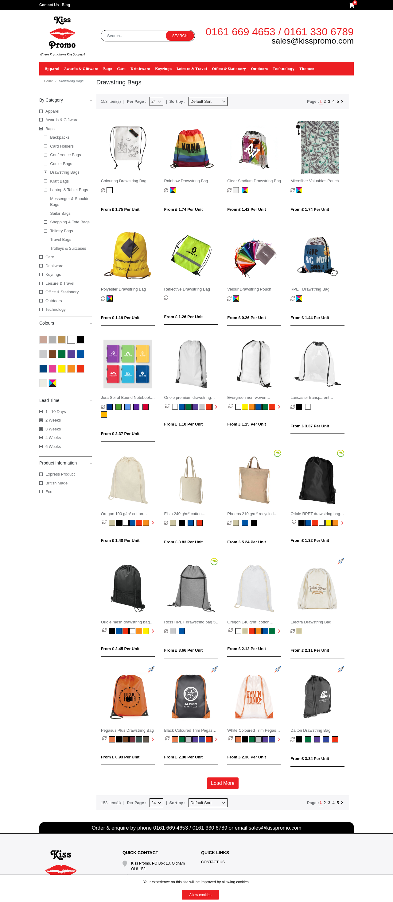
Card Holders (62, 146)
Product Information (65, 462)
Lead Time (65, 400)
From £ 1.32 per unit (309, 540)
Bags (50, 128)
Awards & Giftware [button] (81, 69)
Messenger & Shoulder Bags (70, 201)
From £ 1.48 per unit (120, 540)
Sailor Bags (60, 213)
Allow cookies (200, 895)
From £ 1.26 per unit (183, 316)
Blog (66, 5)
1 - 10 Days (55, 411)
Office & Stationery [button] (229, 69)
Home (48, 81)
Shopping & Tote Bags (69, 222)
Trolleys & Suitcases (68, 248)
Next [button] (215, 407)
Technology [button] (283, 69)
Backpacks (59, 137)
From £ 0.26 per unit (246, 317)
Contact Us (49, 5)
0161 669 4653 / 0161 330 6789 (280, 31)
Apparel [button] (52, 69)
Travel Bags (60, 239)
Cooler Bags (61, 163)
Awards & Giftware (61, 120)
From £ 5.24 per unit (246, 542)
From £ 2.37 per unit (120, 433)
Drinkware (54, 266)
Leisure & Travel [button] (192, 69)
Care (49, 257)
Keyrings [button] (163, 69)
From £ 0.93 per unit (120, 757)
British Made (56, 483)
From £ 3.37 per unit (309, 426)
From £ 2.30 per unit (183, 757)
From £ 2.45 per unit (120, 648)
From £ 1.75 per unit (120, 209)
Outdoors (53, 301)
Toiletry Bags (61, 231)
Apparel (52, 111)
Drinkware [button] (140, 69)
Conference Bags (65, 154)
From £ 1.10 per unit (183, 424)
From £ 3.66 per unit (183, 650)
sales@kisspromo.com (313, 40)
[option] (168, 407)
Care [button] (121, 69)
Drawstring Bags (64, 172)
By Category (65, 99)
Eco (48, 491)
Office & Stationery (62, 292)
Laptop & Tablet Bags (69, 189)
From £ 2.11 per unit (309, 650)
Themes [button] (306, 69)
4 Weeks (53, 437)
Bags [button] (107, 69)
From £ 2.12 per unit (246, 648)
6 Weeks (53, 446)
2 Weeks (53, 420)
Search (180, 36)
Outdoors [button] (259, 69)
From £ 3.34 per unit (309, 758)
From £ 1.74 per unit (183, 209)
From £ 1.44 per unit (309, 317)
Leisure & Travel (59, 283)
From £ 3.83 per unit (183, 542)
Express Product (60, 474)
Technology (55, 309)
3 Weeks (53, 429)
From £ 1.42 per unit (246, 209)
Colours (65, 323)
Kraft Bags (59, 181)
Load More (223, 783)
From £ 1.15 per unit (246, 424)
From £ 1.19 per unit (120, 317)
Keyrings (53, 274)
